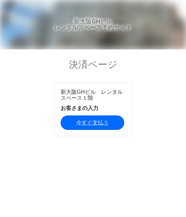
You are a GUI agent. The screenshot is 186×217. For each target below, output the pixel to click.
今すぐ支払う (92, 123)
